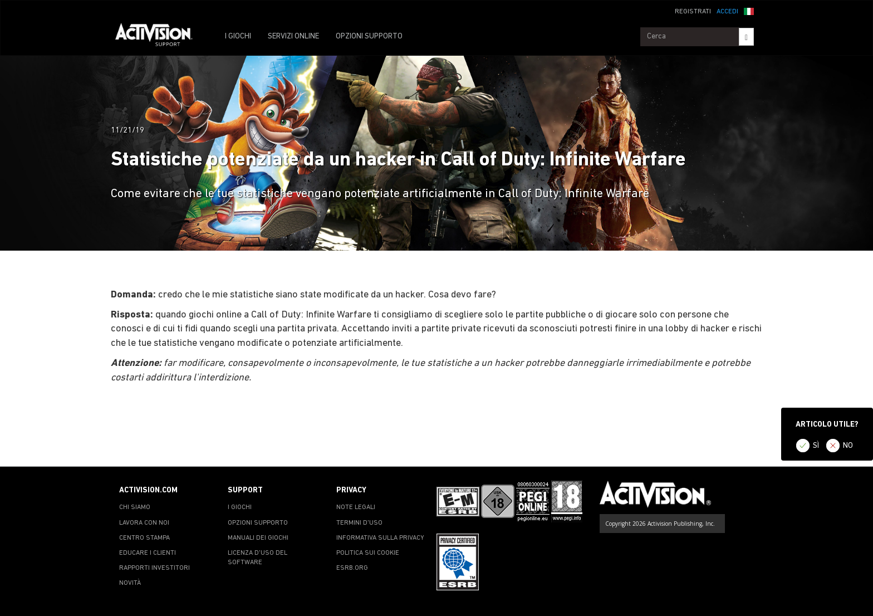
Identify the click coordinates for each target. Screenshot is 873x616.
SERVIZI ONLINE (293, 36)
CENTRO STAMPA (144, 538)
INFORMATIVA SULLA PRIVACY (380, 538)
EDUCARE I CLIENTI (147, 553)
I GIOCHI (238, 36)
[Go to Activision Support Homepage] (159, 37)
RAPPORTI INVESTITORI (154, 568)
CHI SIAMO (134, 507)
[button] (749, 10)
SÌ (816, 446)
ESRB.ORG (352, 568)
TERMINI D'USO (359, 523)
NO (848, 446)
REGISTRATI (693, 11)
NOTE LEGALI (355, 507)
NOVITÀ (130, 583)
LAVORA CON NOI (144, 523)
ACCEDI (727, 11)
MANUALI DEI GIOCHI (258, 538)
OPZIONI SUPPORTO (369, 36)
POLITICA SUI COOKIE (367, 553)
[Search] (746, 37)
